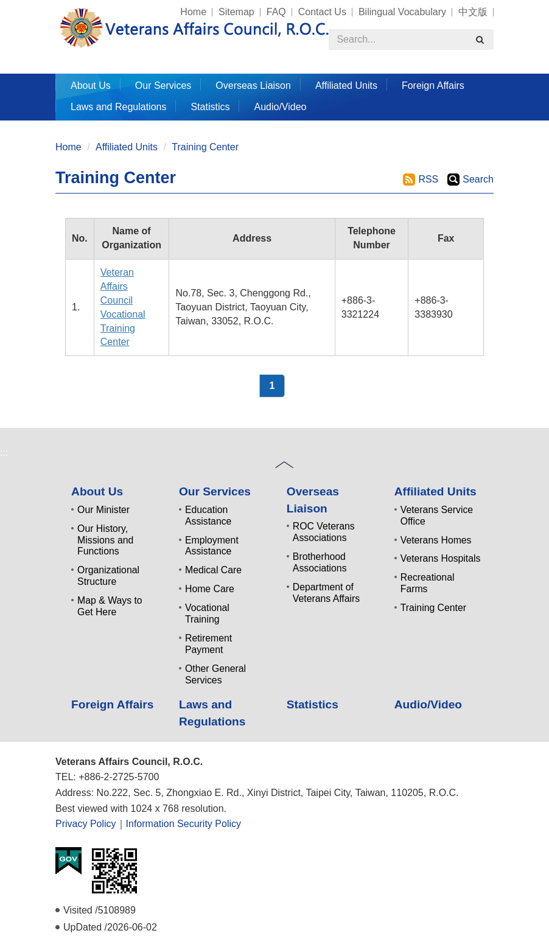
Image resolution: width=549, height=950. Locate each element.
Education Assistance (208, 515)
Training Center (205, 147)
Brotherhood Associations (320, 562)
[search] (480, 39)
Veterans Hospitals (440, 558)
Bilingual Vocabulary (402, 12)
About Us (97, 491)
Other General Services (215, 674)
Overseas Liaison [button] (253, 85)
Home (193, 12)
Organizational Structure (108, 576)
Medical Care (213, 570)
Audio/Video (280, 107)
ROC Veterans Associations (324, 532)
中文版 (473, 12)
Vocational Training (207, 613)
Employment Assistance (212, 546)
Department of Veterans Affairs (326, 593)
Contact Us (322, 12)
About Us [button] (91, 85)
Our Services (215, 491)
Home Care (209, 589)
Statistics (210, 107)
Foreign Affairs (433, 85)
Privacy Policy (85, 824)
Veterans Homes (436, 540)
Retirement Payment (208, 644)
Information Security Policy (183, 824)
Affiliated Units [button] (346, 85)
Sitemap (236, 12)
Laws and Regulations (118, 107)
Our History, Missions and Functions (105, 540)
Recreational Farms (427, 583)
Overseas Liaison (313, 499)
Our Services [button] (163, 85)
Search (478, 179)
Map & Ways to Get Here (109, 606)
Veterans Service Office (436, 515)
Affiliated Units (127, 147)
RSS (428, 179)
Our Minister (103, 510)
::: (50, 6)
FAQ (276, 12)
